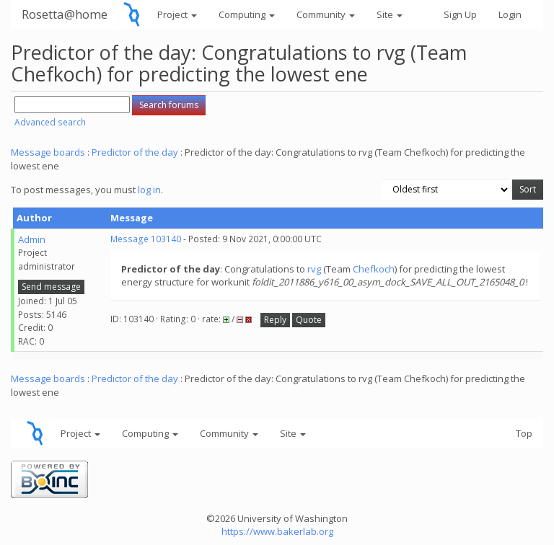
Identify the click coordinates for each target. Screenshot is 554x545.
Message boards (48, 152)
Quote (309, 320)
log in (149, 189)
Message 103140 (145, 239)
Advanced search (50, 122)
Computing (247, 14)
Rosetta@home (64, 14)
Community (325, 14)
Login (510, 14)
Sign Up (460, 14)
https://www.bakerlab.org (277, 531)
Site (390, 14)
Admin (31, 239)
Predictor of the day (135, 152)
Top (524, 433)
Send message (51, 286)
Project (177, 14)
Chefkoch (374, 268)
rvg (314, 268)
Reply (275, 320)
